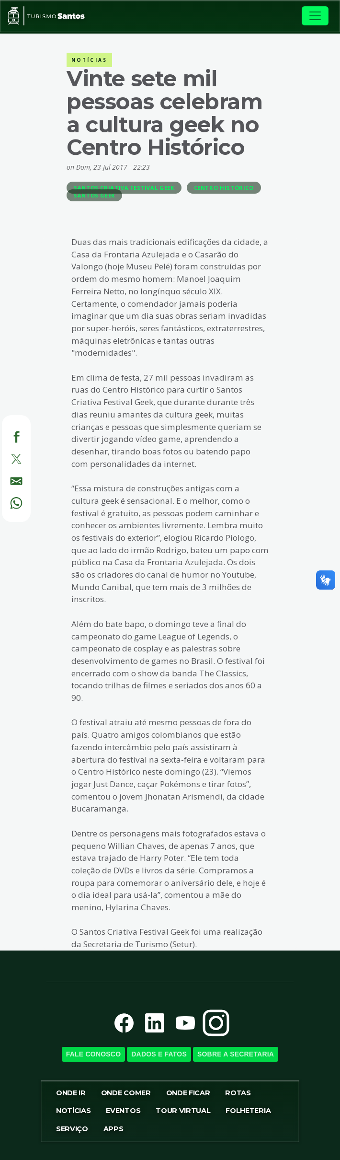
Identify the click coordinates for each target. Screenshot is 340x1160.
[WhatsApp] (5, 501)
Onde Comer (126, 1093)
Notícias (73, 1110)
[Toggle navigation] (315, 15)
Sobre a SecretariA (235, 1054)
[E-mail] (5, 479)
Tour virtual (183, 1110)
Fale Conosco (93, 1054)
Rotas (237, 1093)
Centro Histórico (224, 187)
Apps (113, 1129)
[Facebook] (5, 436)
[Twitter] (5, 458)
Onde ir (71, 1093)
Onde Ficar (188, 1093)
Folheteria (248, 1110)
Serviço (72, 1129)
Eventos (123, 1110)
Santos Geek (94, 195)
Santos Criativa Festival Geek (124, 187)
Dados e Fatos (159, 1054)
